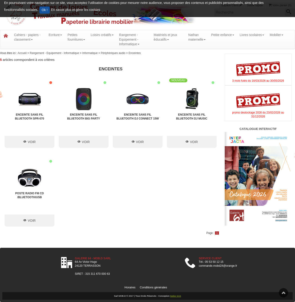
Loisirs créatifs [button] (102, 35)
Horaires (130, 287)
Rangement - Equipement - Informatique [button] (129, 39)
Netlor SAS (175, 296)
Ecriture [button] (55, 35)
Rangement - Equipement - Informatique (55, 53)
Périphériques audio (113, 53)
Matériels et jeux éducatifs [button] (165, 37)
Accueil (22, 53)
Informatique (90, 53)
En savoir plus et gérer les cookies (75, 10)
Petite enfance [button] (222, 35)
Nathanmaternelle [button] (197, 37)
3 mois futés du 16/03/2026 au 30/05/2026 (258, 80)
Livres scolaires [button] (252, 35)
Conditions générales (153, 287)
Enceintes (135, 53)
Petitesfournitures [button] (76, 37)
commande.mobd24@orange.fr (218, 265)
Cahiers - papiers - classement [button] (27, 37)
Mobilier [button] (276, 35)
